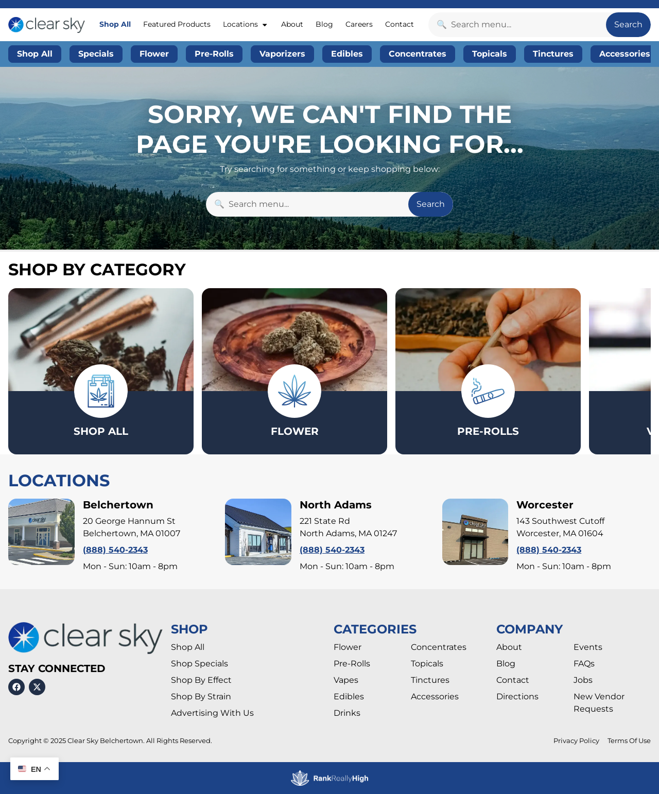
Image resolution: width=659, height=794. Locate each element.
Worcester (545, 505)
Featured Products (177, 24)
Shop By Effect (201, 680)
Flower (347, 647)
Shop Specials (199, 663)
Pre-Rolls (352, 663)
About (292, 24)
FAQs (584, 663)
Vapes (346, 680)
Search (628, 24)
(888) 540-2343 (115, 550)
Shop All (115, 24)
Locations (245, 24)
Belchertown (118, 505)
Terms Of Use (629, 741)
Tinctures (430, 680)
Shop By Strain (201, 696)
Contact (399, 24)
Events (588, 647)
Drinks (347, 713)
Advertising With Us (212, 713)
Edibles (349, 696)
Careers (359, 24)
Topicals (427, 663)
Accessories (435, 696)
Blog (324, 24)
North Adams (336, 505)
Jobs (583, 680)
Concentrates (438, 647)
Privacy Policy (576, 741)
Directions (517, 696)
